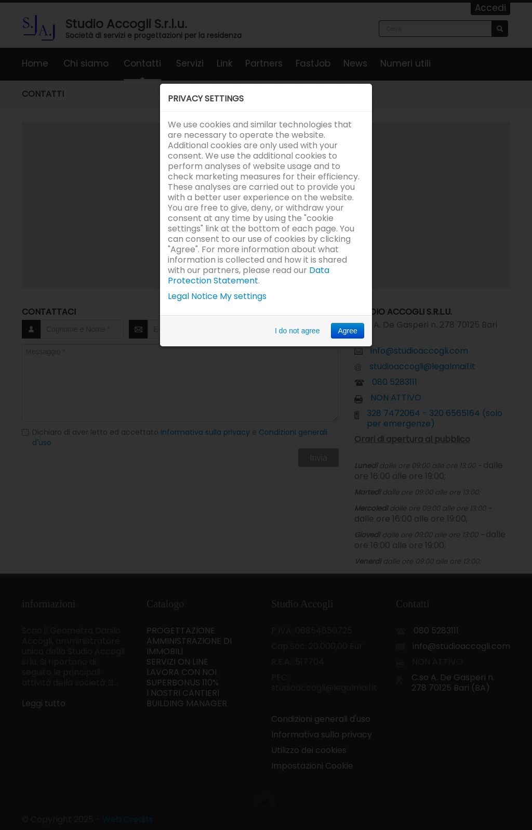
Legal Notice (193, 296)
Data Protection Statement (248, 275)
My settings (243, 296)
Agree (347, 331)
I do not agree (297, 331)
